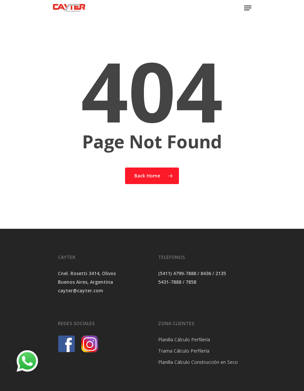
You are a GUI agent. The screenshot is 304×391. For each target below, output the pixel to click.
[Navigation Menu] (247, 8)
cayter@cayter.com (80, 290)
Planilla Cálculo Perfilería (184, 339)
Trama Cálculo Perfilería (183, 351)
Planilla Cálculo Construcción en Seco (198, 362)
